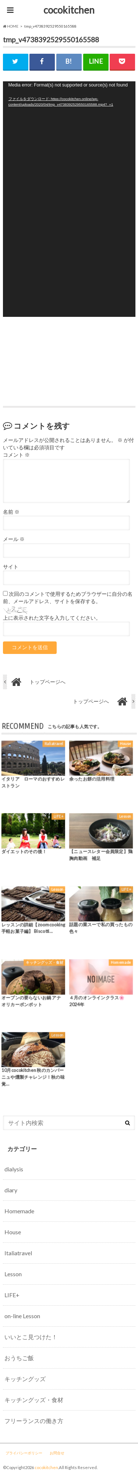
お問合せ (57, 1453)
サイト (10, 567)
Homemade (19, 1210)
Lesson (13, 1273)
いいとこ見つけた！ (30, 1336)
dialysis (13, 1168)
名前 (11, 512)
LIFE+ (12, 1294)
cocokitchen (69, 10)
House (12, 1231)
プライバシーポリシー (24, 1453)
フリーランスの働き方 (33, 1420)
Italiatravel (18, 1252)
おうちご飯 (19, 1357)
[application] (69, 199)
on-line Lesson (22, 1315)
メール (14, 539)
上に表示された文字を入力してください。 (52, 618)
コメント (16, 455)
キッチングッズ (25, 1378)
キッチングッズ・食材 (33, 1399)
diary (10, 1189)
